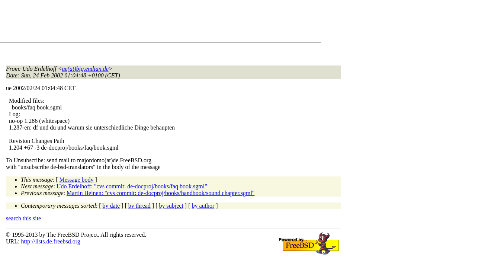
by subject (171, 205)
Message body (77, 179)
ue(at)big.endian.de (85, 69)
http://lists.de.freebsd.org (50, 241)
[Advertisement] (141, 22)
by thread (139, 205)
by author (203, 205)
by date (111, 205)
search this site (23, 218)
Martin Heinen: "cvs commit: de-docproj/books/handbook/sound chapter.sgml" (160, 193)
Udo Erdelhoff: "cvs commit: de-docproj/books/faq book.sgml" (132, 186)
